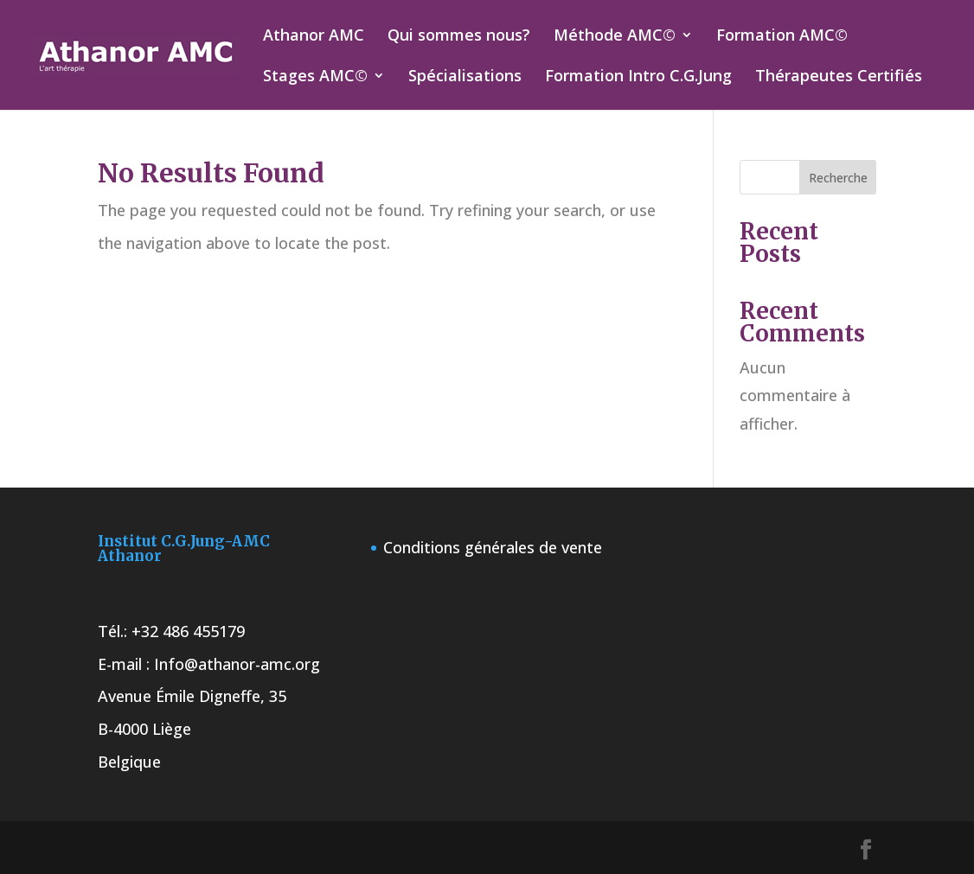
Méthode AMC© (615, 37)
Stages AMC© (315, 77)
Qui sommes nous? (459, 37)
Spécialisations (465, 77)
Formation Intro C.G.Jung (638, 77)
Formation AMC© (782, 37)
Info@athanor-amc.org (237, 664)
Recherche (838, 177)
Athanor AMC (313, 37)
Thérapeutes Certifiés (838, 77)
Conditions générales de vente (492, 547)
